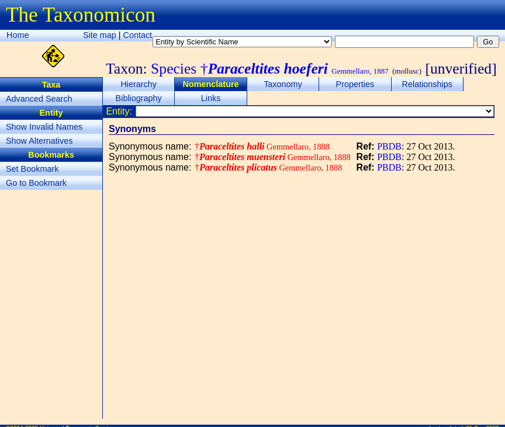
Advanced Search (39, 98)
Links (211, 98)
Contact (138, 35)
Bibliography (139, 98)
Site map (99, 35)
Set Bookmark (32, 168)
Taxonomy (283, 84)
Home (17, 35)
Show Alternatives (39, 140)
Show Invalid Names (44, 126)
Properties (355, 84)
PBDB (389, 146)
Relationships (427, 84)
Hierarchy (138, 84)
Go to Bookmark (36, 183)
